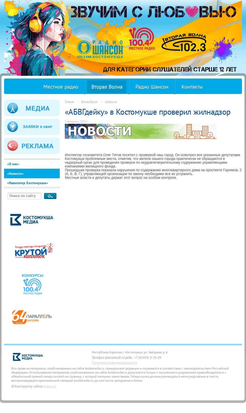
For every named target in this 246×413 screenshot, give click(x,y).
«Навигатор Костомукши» (27, 183)
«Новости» (15, 173)
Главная (69, 101)
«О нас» (13, 164)
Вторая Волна (106, 86)
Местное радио (60, 86)
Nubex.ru (49, 386)
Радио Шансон (151, 86)
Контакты (192, 86)
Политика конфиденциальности (114, 362)
